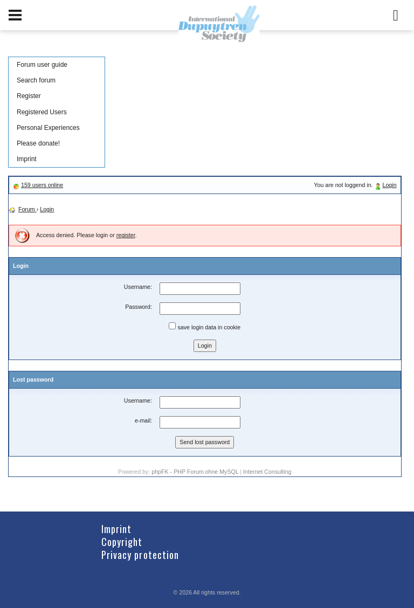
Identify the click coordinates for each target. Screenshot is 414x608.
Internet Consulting (267, 471)
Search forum (36, 80)
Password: (138, 306)
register (125, 235)
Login (390, 185)
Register (29, 96)
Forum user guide (42, 64)
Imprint (27, 159)
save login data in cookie (204, 326)
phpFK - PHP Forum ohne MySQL (195, 471)
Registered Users (42, 112)
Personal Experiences (48, 128)
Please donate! (38, 143)
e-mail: (143, 420)
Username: (138, 287)
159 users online (42, 185)
